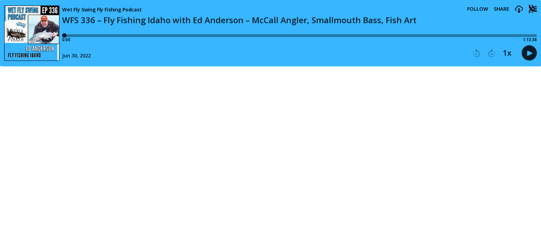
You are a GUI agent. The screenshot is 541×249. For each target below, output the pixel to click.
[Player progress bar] (299, 35)
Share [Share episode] (501, 9)
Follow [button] (477, 9)
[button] (519, 9)
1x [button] (507, 53)
